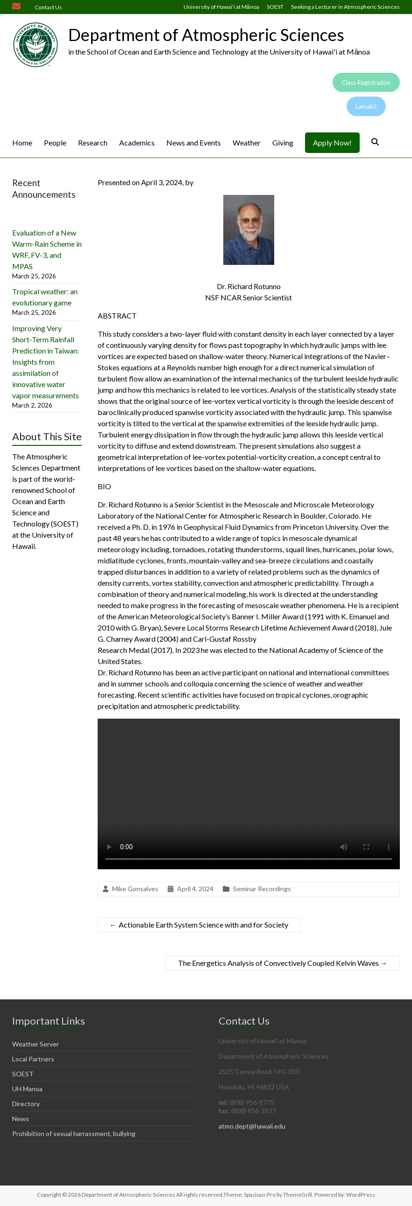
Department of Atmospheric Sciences (206, 34)
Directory (26, 1104)
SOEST (275, 6)
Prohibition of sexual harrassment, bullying (73, 1133)
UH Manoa (27, 1089)
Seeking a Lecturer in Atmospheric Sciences (345, 6)
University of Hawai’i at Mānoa (221, 6)
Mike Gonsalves (135, 889)
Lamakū (365, 106)
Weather (247, 142)
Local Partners (33, 1059)
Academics (137, 142)
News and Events (193, 142)
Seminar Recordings (262, 889)
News (20, 1119)
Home (22, 142)
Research (92, 142)
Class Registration (366, 82)
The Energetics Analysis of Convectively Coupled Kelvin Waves (283, 962)
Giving (282, 142)
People (55, 142)
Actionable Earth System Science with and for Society (199, 924)
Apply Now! (332, 142)
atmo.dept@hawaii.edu (252, 1126)
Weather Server (35, 1044)
